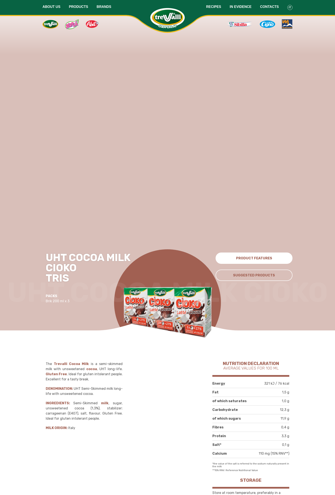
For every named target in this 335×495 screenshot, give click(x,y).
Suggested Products (254, 275)
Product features (254, 258)
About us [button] (51, 7)
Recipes (213, 7)
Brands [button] (104, 7)
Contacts (269, 7)
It (290, 7)
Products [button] (78, 7)
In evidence (240, 7)
